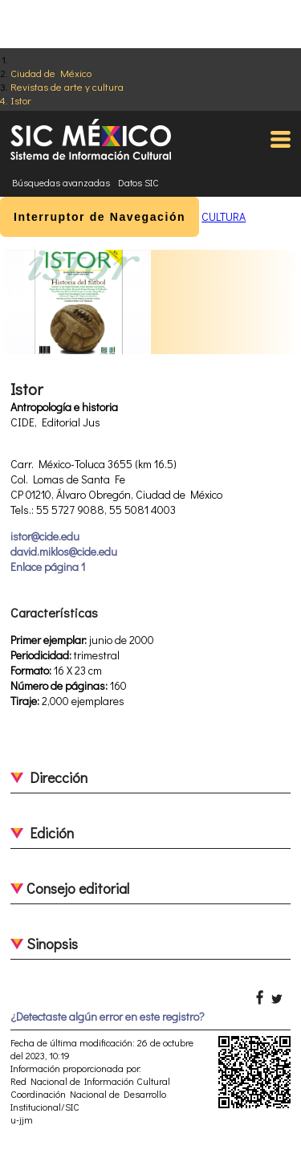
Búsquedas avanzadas (61, 182)
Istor (20, 100)
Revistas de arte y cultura (67, 86)
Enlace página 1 (47, 566)
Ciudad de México (51, 73)
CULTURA (223, 216)
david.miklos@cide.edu (63, 551)
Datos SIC (138, 182)
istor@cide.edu (44, 536)
